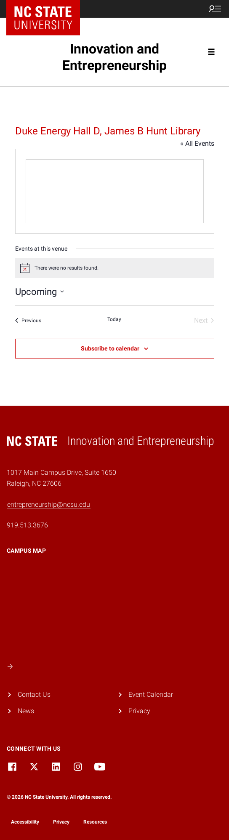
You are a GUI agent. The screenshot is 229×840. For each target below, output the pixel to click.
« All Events (197, 143)
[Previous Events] (28, 320)
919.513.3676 (27, 525)
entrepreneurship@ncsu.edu (48, 504)
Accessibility (25, 822)
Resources (95, 822)
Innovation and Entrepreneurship (114, 57)
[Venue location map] (114, 191)
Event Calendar (150, 694)
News (26, 711)
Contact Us (34, 694)
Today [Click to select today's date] (114, 319)
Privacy (139, 711)
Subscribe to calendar (110, 348)
